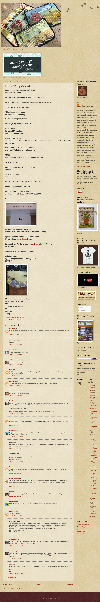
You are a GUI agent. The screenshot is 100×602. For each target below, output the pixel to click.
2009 (91, 511)
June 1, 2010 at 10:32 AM (16, 448)
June (93, 437)
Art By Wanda (13, 539)
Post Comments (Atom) (17, 588)
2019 (91, 385)
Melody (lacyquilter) (15, 391)
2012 (91, 403)
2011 (91, 405)
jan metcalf (12, 511)
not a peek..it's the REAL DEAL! (94, 480)
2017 (91, 390)
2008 (91, 513)
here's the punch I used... (94, 457)
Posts (80, 307)
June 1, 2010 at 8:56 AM (15, 344)
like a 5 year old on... (93, 463)
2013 (91, 400)
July (93, 434)
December (94, 411)
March (93, 498)
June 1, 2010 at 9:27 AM (15, 375)
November (94, 417)
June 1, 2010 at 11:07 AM (16, 473)
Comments (82, 310)
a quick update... (93, 440)
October (94, 421)
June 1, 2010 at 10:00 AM (16, 413)
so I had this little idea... (93, 472)
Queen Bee (26, 239)
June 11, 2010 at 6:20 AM (16, 573)
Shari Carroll (80, 534)
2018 (91, 387)
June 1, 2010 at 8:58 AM (15, 354)
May (93, 493)
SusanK (11, 350)
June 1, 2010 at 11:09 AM (16, 486)
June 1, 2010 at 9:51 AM (15, 395)
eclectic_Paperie (14, 478)
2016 (91, 392)
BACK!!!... (94, 468)
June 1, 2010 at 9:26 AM (15, 364)
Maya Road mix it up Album (40, 244)
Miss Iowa (12, 501)
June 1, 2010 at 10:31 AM (16, 436)
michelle (11, 359)
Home (39, 585)
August (93, 430)
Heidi (10, 369)
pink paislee (19, 319)
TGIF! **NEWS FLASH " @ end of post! (94, 449)
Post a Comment (12, 577)
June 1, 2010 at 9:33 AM (15, 385)
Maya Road (12, 319)
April (93, 495)
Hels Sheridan (13, 401)
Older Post (70, 585)
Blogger (58, 598)
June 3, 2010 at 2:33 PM (15, 559)
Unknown (12, 328)
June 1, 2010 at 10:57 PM (16, 545)
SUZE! (79, 529)
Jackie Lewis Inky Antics (83, 524)
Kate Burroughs (13, 551)
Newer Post (7, 585)
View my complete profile (84, 166)
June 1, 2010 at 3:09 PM (15, 506)
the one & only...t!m (82, 531)
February (94, 502)
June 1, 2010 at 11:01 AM (16, 461)
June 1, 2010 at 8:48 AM (15, 334)
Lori (10, 491)
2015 (91, 395)
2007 (91, 516)
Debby (11, 419)
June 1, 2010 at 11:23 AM (16, 496)
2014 (91, 398)
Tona (10, 467)
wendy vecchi (83, 105)
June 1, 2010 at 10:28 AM (16, 425)
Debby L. (11, 381)
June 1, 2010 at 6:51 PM (15, 534)
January (94, 506)
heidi (10, 564)
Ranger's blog (81, 527)
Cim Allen (12, 430)
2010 (91, 408)
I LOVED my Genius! (94, 488)
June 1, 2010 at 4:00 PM (15, 516)
